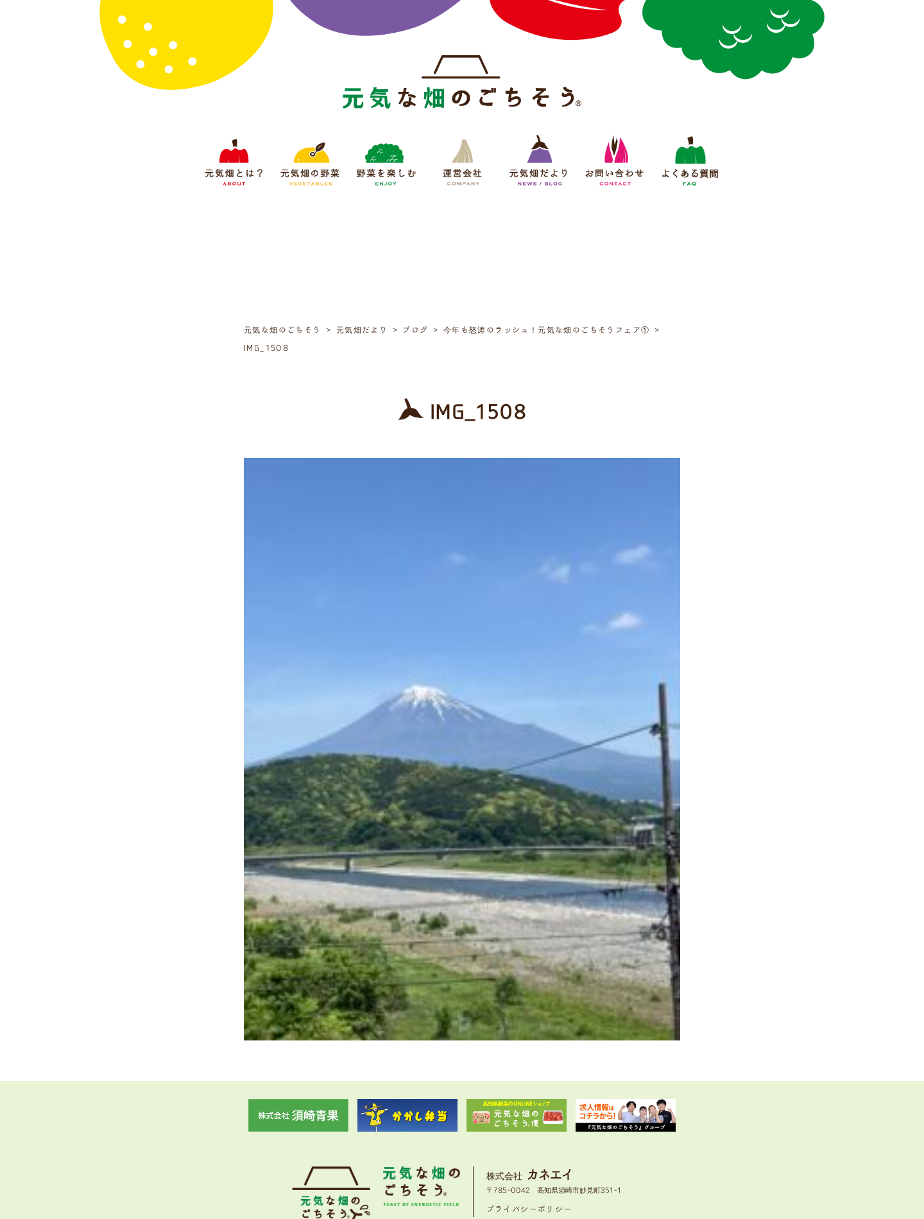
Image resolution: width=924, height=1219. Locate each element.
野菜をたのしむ (412, 1131)
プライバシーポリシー (529, 1090)
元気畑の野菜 (350, 1131)
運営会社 (465, 1131)
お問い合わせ (574, 1131)
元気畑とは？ (293, 1131)
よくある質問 (631, 1131)
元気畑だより (516, 1131)
